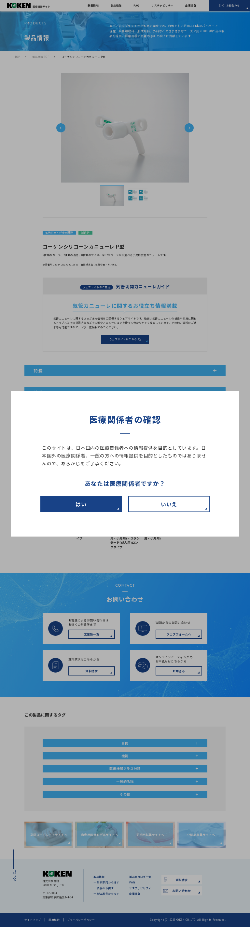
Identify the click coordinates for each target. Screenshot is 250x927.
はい (81, 504)
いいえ (169, 504)
